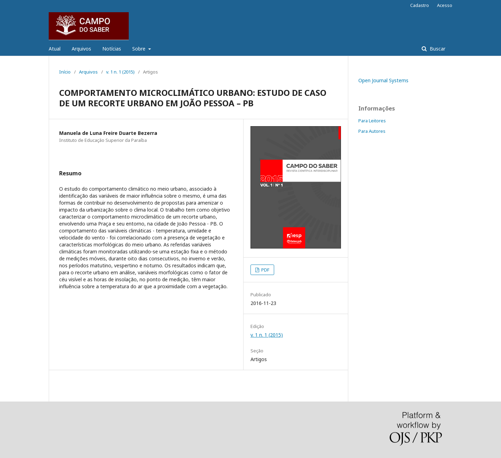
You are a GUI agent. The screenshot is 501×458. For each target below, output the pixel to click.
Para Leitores (372, 120)
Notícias (111, 48)
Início (65, 72)
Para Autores (371, 131)
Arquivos (81, 48)
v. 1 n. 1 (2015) (120, 72)
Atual (55, 48)
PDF (264, 270)
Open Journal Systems (383, 80)
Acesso (444, 5)
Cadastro (419, 5)
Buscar (436, 48)
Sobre (139, 48)
